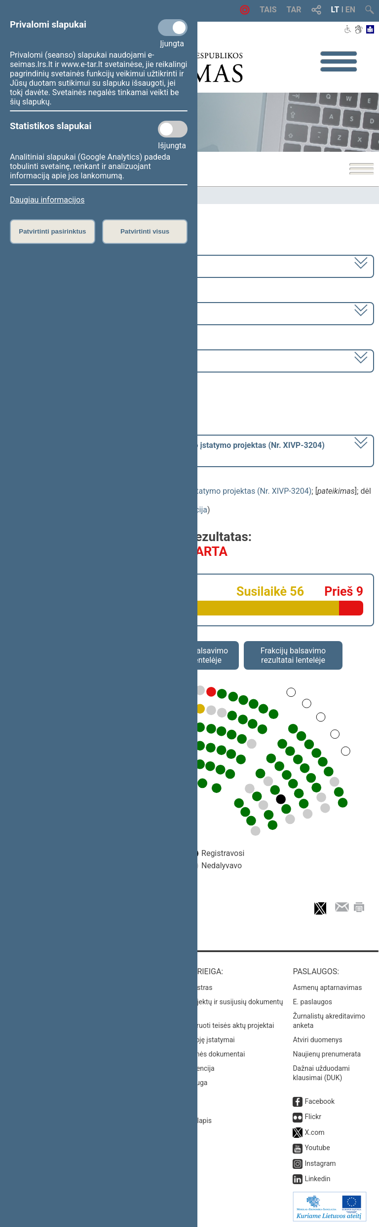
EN (350, 9)
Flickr (312, 1117)
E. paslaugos (312, 1002)
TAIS (268, 9)
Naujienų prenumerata (327, 1054)
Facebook (319, 1101)
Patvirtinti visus (144, 231)
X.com (314, 1132)
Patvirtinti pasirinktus (52, 231)
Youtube (317, 1148)
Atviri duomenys (317, 1040)
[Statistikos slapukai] (173, 129)
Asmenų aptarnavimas (327, 987)
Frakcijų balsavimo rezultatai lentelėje (293, 655)
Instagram (320, 1163)
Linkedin (317, 1179)
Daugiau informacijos (47, 199)
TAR (294, 9)
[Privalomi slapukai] (173, 27)
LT (335, 9)
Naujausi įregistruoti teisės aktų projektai (211, 1025)
